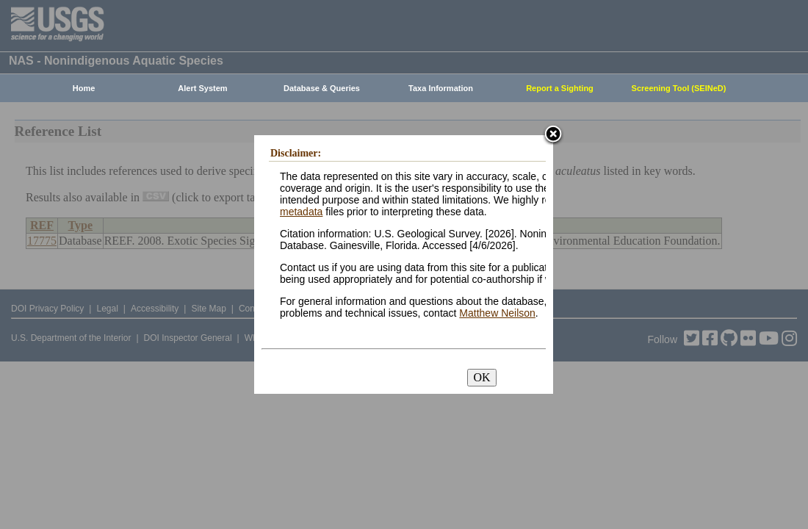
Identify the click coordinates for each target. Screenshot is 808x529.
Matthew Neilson (497, 313)
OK (481, 377)
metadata (301, 211)
